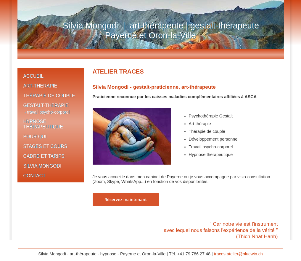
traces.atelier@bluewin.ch (238, 254)
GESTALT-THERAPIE (46, 105)
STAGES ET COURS (45, 146)
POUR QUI (34, 136)
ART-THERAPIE (40, 85)
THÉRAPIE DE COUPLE (49, 95)
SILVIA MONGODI (42, 165)
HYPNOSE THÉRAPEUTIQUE (43, 124)
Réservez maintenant (125, 199)
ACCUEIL (33, 76)
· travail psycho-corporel (47, 112)
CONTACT (34, 175)
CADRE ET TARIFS (44, 156)
